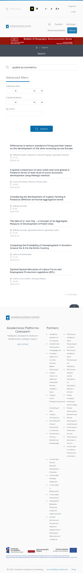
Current (59, 24)
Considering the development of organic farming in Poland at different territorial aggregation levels (37, 198)
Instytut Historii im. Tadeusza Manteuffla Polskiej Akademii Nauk (53, 382)
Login (73, 11)
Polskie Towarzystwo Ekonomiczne (72, 411)
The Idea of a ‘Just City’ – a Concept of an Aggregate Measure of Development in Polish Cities (38, 222)
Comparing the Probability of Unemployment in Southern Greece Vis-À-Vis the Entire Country (41, 246)
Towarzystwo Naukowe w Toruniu (72, 440)
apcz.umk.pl (22, 344)
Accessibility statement (57, 569)
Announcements (56, 30)
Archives (70, 24)
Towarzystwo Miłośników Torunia (72, 430)
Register (72, 6)
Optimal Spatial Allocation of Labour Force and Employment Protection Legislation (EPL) (35, 271)
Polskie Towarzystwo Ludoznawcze (72, 421)
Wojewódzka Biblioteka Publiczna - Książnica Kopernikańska (55, 507)
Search (44, 128)
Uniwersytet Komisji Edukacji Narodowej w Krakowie (54, 465)
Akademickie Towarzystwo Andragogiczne (55, 347)
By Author (10, 109)
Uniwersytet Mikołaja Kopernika (54, 478)
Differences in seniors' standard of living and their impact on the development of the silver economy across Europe (41, 147)
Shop (73, 569)
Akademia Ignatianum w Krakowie (53, 337)
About (72, 30)
